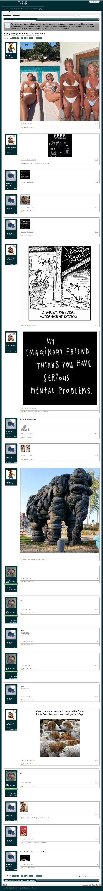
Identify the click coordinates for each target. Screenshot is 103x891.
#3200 (96, 864)
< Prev (14, 38)
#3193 (96, 641)
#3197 (96, 782)
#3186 (96, 325)
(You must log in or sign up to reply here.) (89, 876)
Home (4, 11)
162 (32, 38)
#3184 (96, 207)
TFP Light (5, 884)
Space (15, 188)
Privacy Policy (97, 887)
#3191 (96, 578)
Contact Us (85, 884)
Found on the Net (15, 35)
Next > (40, 38)
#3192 (96, 609)
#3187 (96, 408)
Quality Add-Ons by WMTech (19, 888)
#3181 (96, 123)
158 (22, 38)
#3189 (96, 455)
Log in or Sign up (94, 1)
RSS (99, 885)
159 (25, 38)
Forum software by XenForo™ (19, 887)
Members (18, 11)
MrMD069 (9, 183)
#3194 (96, 665)
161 (29, 38)
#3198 (96, 814)
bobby (8, 580)
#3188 (96, 433)
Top (97, 884)
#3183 (96, 182)
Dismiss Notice (98, 24)
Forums (11, 11)
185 (37, 38)
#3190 (96, 556)
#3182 (96, 159)
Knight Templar (28, 35)
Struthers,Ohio (13, 154)
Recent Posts (16, 15)
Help (90, 884)
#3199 (96, 839)
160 (27, 38)
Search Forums (7, 15)
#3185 (96, 232)
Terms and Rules (89, 887)
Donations (66, 28)
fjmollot (8, 56)
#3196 (96, 760)
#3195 (96, 696)
